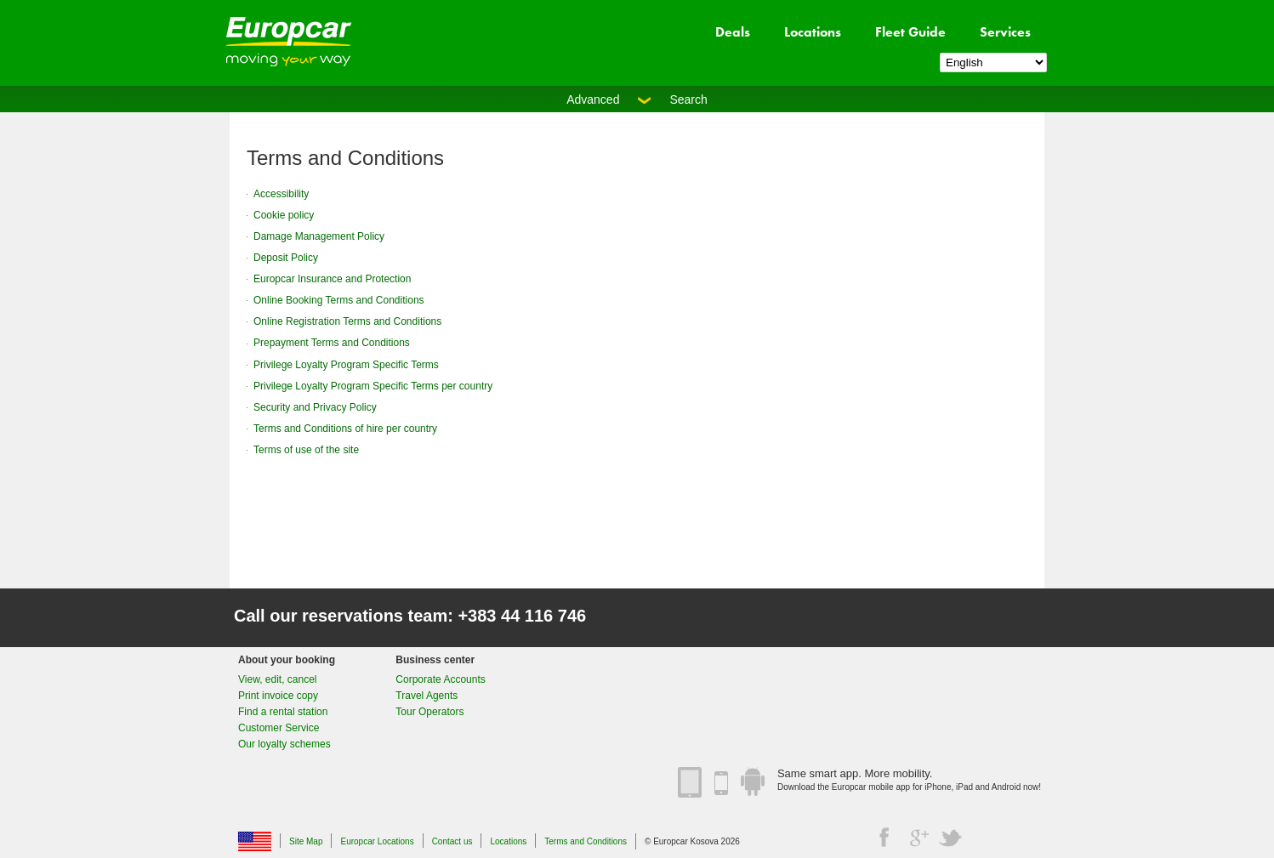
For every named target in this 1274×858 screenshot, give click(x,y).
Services (1005, 32)
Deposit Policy (285, 258)
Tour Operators (429, 712)
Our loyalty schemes (284, 744)
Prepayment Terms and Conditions (331, 343)
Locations (812, 32)
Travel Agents (426, 696)
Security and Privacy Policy (315, 407)
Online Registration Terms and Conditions (347, 321)
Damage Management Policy (318, 236)
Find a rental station (282, 712)
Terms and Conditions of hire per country (345, 429)
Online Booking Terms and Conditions (338, 300)
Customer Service (278, 728)
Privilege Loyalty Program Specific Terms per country (372, 386)
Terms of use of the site (306, 450)
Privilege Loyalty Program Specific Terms (346, 365)
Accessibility (281, 194)
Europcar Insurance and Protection (332, 279)
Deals (732, 32)
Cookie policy (283, 215)
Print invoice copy (278, 696)
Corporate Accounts (440, 679)
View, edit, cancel (277, 679)
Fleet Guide (910, 32)
